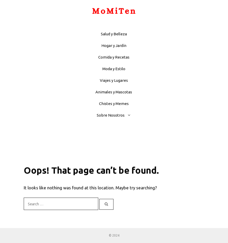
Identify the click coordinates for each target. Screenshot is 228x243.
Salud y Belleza (114, 34)
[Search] (106, 204)
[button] (130, 115)
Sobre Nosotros (116, 115)
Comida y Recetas (113, 57)
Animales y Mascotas (113, 92)
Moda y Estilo (113, 69)
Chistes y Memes (114, 103)
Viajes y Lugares (114, 80)
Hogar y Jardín (113, 45)
